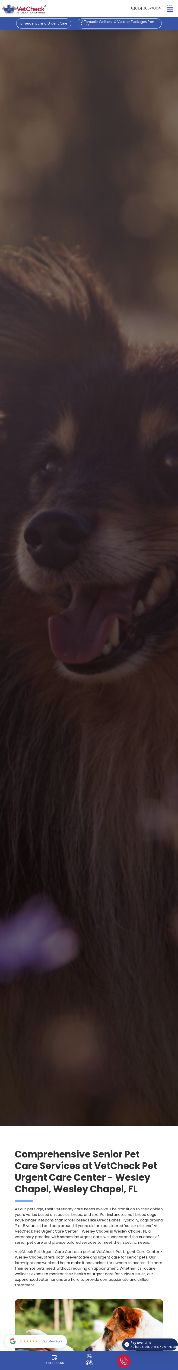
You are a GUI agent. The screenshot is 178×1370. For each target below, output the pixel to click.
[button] (170, 8)
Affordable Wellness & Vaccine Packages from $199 (118, 23)
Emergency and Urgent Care (43, 23)
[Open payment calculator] (150, 1344)
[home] (24, 8)
